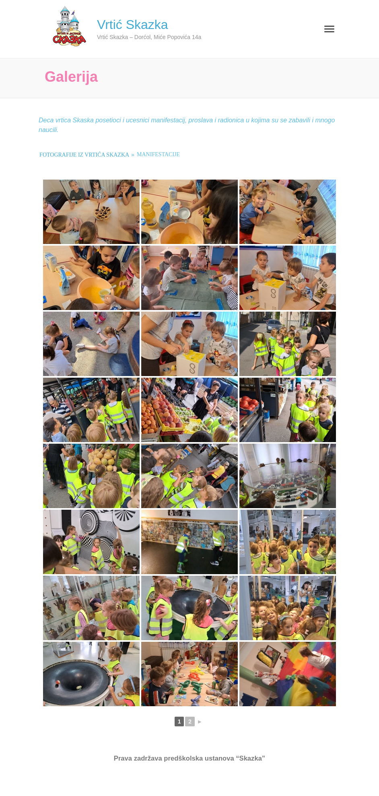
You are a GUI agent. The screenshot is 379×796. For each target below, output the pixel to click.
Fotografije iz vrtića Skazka (84, 155)
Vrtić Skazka (132, 24)
